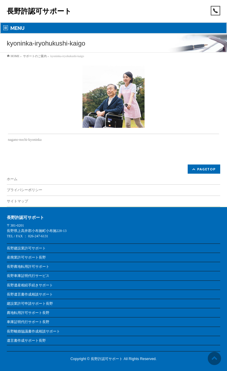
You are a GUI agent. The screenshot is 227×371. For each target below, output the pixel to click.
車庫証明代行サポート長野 (28, 322)
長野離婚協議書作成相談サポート (33, 331)
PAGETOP (206, 169)
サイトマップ (17, 201)
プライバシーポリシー (24, 190)
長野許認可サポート (39, 11)
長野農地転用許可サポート (28, 266)
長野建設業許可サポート (26, 248)
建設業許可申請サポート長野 (30, 303)
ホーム (12, 179)
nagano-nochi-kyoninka (25, 140)
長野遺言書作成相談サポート (30, 294)
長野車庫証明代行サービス (28, 276)
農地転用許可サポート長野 (28, 313)
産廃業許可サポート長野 (26, 257)
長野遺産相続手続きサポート (30, 285)
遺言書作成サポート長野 (26, 340)
